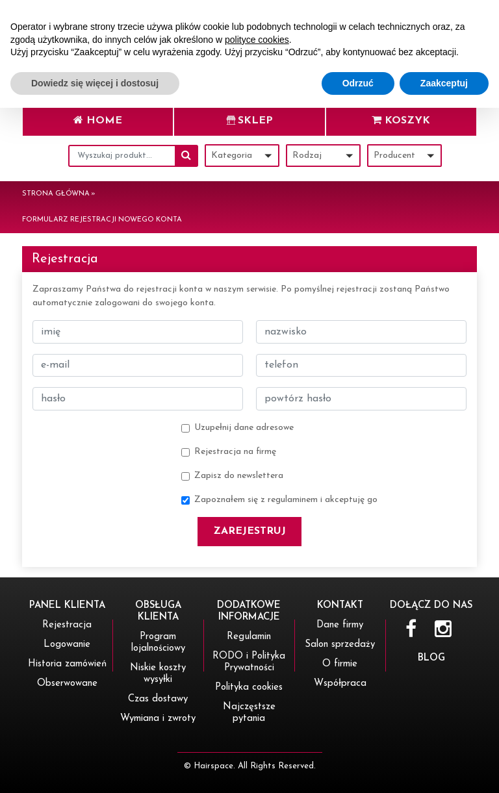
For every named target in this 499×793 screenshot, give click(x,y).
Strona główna (56, 193)
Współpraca (340, 683)
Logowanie (67, 644)
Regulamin (249, 637)
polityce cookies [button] (257, 724)
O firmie (339, 664)
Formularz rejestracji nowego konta (102, 219)
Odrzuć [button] (358, 767)
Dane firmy (339, 625)
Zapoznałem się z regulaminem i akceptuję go (285, 500)
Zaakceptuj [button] (444, 767)
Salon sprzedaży (340, 644)
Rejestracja (67, 625)
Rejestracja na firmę (235, 452)
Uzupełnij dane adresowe (244, 428)
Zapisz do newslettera (238, 476)
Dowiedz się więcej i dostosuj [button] (95, 767)
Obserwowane (67, 683)
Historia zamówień (67, 664)
